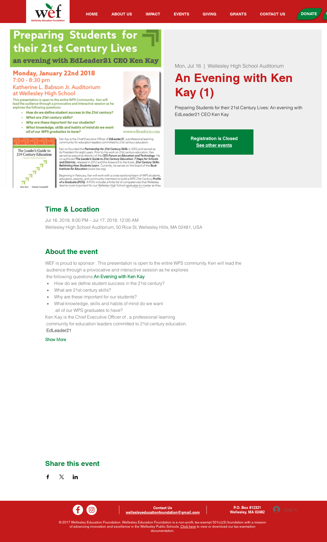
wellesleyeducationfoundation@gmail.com (163, 512)
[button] (124, 14)
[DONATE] (309, 14)
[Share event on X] (61, 477)
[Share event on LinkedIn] (75, 477)
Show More (55, 339)
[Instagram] (91, 510)
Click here (188, 527)
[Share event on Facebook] (48, 477)
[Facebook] (78, 510)
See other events (214, 145)
